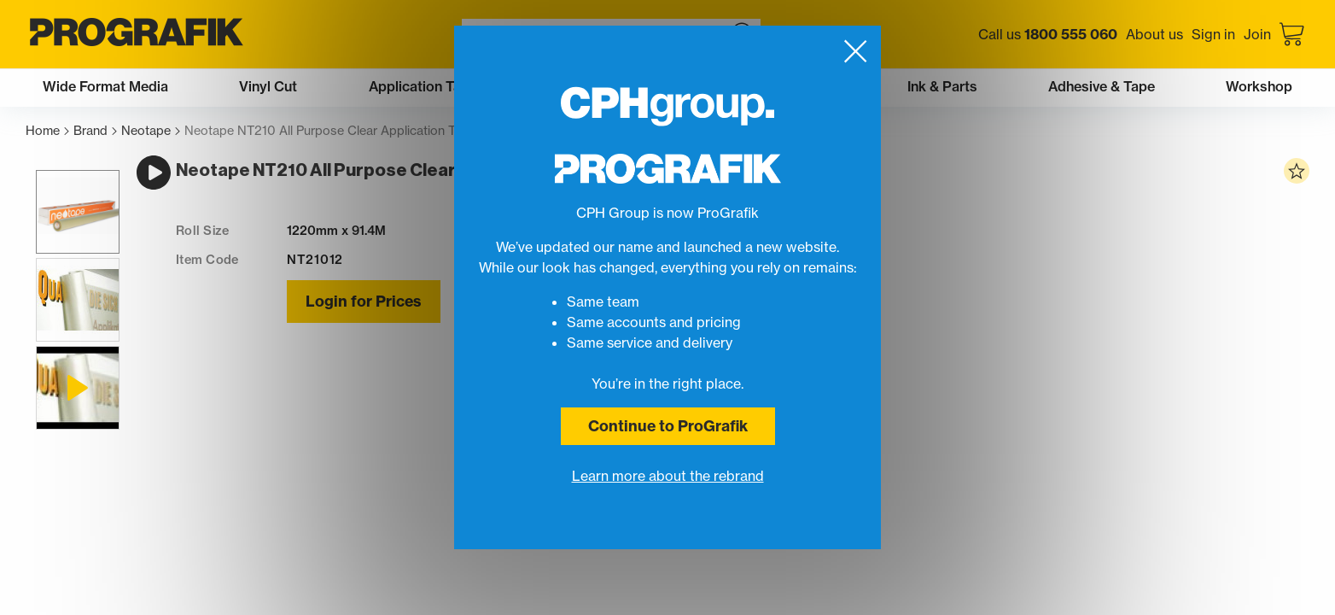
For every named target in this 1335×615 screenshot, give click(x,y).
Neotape (150, 131)
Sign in (1213, 34)
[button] (67, 231)
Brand (95, 131)
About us (1154, 34)
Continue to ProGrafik (668, 426)
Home (47, 131)
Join (1257, 34)
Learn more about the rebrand (668, 475)
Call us (1047, 34)
